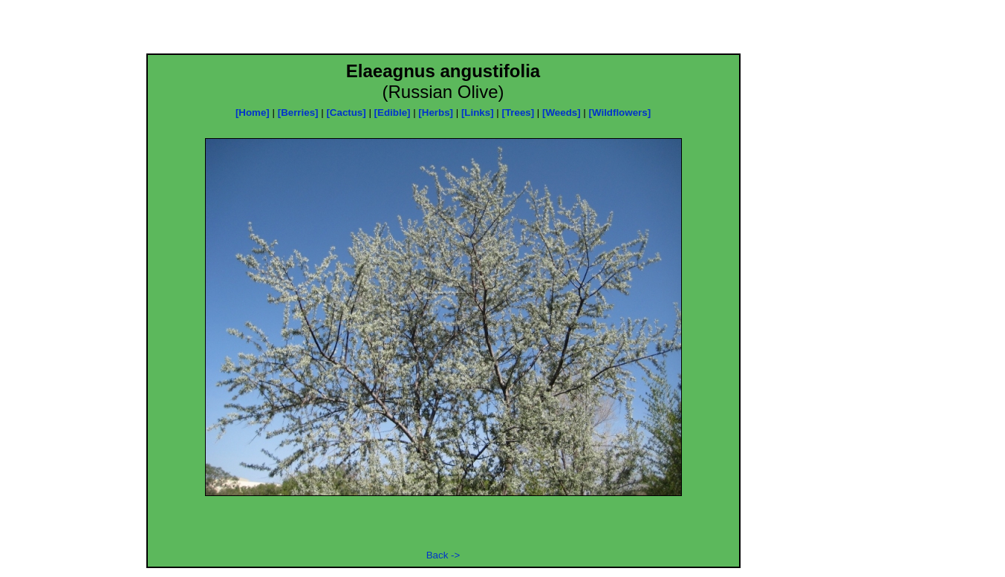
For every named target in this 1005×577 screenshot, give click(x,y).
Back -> (443, 555)
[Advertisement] (443, 31)
